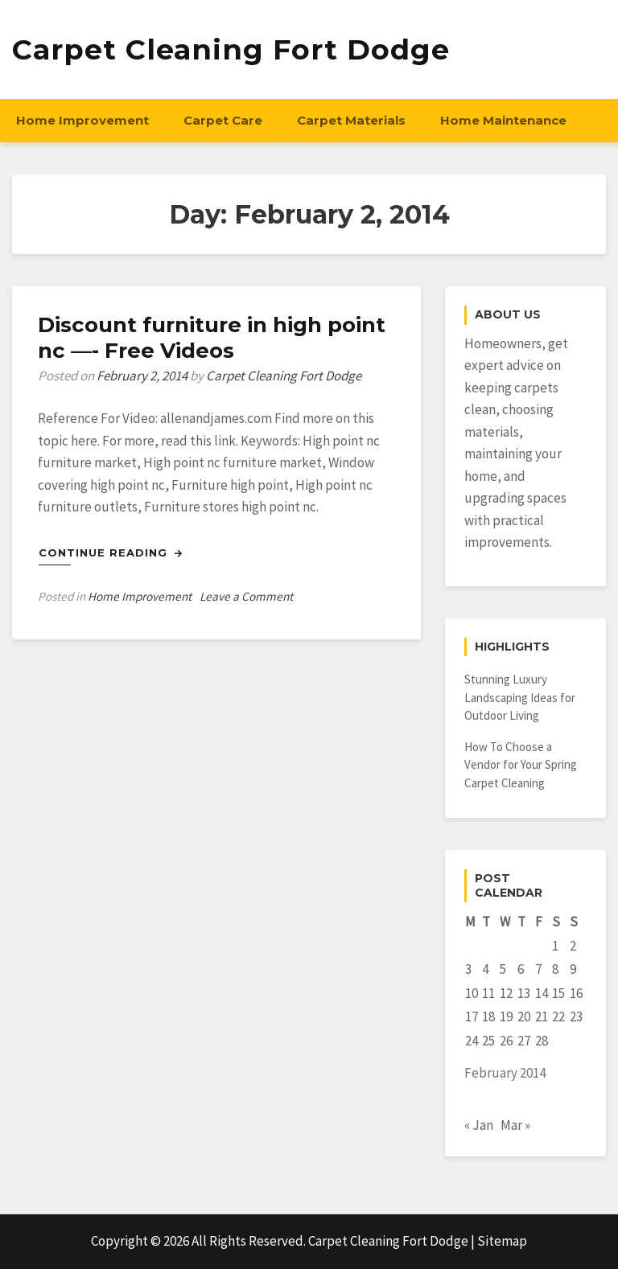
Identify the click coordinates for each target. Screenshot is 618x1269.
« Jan (478, 1125)
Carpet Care (222, 120)
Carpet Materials (351, 120)
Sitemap (502, 1241)
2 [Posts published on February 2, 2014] (573, 946)
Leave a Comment (246, 596)
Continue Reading (111, 552)
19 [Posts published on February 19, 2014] (506, 1016)
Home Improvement (82, 120)
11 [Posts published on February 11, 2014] (488, 993)
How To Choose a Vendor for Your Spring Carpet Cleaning (520, 765)
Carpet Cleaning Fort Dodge (231, 49)
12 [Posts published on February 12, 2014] (506, 993)
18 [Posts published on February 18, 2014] (488, 1016)
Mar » (515, 1125)
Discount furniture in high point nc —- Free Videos (211, 337)
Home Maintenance (503, 120)
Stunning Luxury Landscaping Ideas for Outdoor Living (519, 697)
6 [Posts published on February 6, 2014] (520, 969)
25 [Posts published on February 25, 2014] (488, 1040)
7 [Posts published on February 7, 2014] (538, 969)
